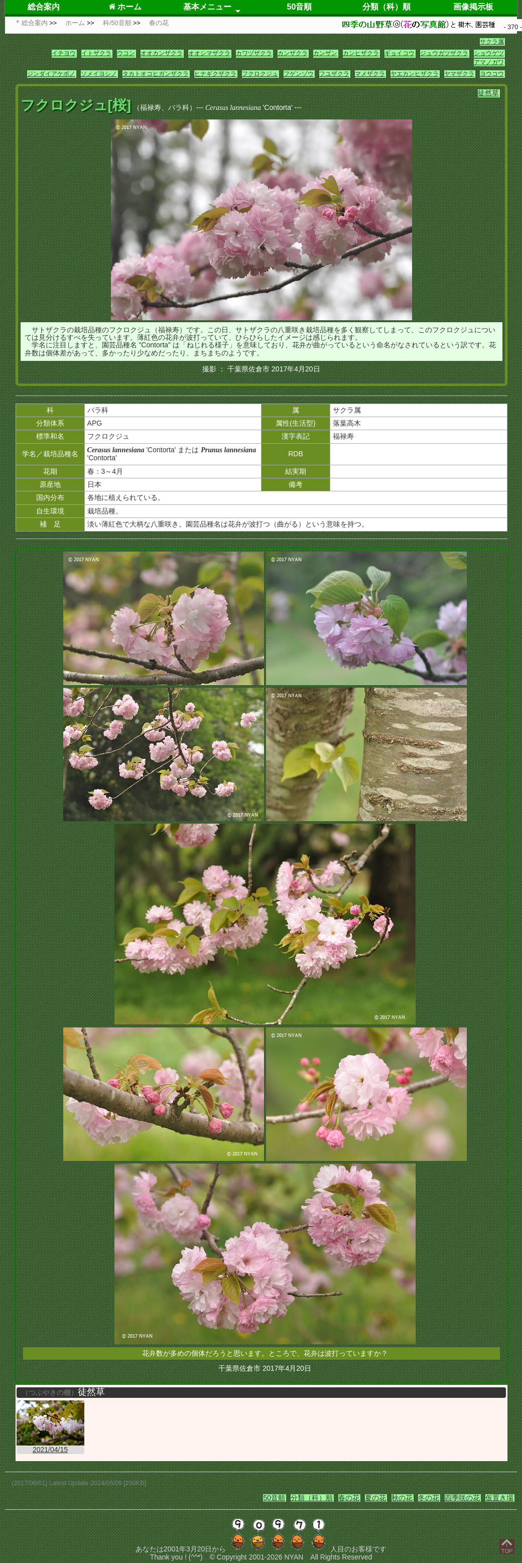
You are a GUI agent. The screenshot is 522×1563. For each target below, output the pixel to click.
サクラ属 (492, 41)
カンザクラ (293, 53)
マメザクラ (370, 73)
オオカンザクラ (162, 53)
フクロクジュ (260, 73)
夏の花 (375, 1498)
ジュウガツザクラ (444, 53)
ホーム (125, 7)
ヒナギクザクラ (215, 73)
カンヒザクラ (361, 53)
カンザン (325, 53)
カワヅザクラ (254, 53)
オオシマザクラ (209, 53)
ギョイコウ (399, 53)
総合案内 (44, 7)
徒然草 (488, 93)
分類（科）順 (386, 7)
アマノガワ (489, 62)
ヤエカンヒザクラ (414, 73)
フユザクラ (334, 73)
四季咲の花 (462, 1498)
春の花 (348, 1498)
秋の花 (402, 1498)
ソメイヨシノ (99, 73)
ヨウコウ (492, 73)
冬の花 (428, 1498)
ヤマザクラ (459, 73)
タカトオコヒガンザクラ (155, 73)
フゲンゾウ (299, 73)
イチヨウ (64, 53)
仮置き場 (499, 1498)
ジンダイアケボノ (51, 73)
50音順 (299, 7)
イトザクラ (96, 53)
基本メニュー (207, 7)
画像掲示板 (473, 7)
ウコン (126, 53)
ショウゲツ (489, 53)
